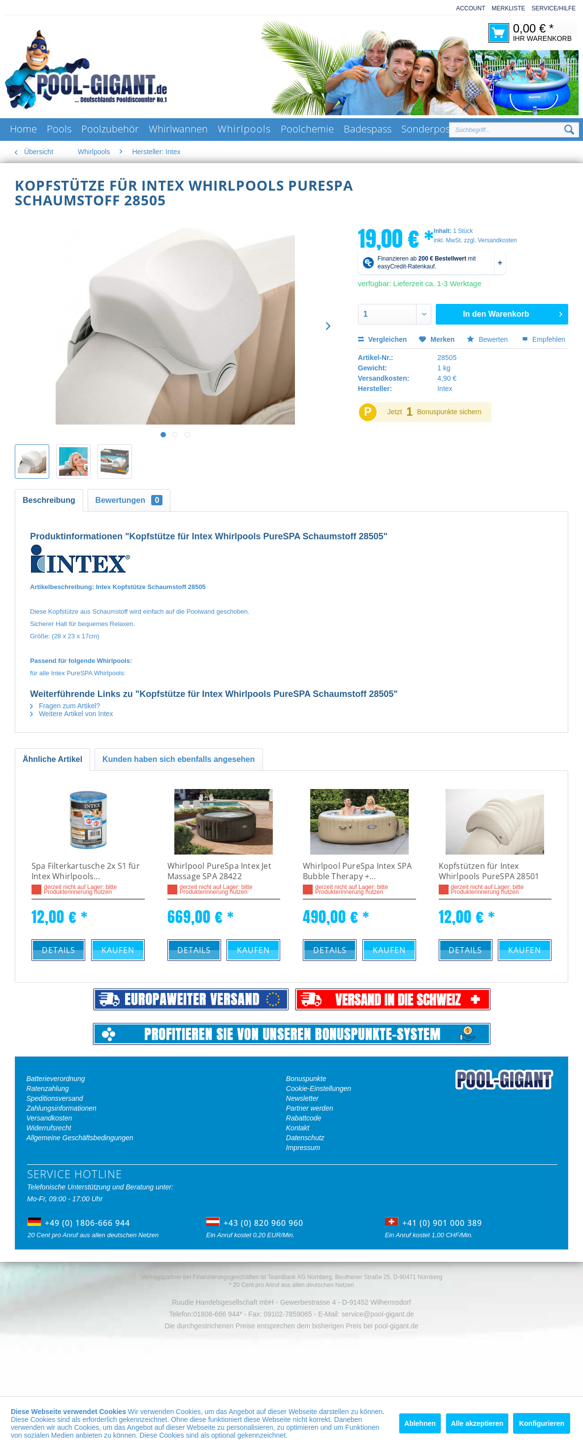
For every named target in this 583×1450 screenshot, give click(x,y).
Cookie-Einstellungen (318, 1088)
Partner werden (309, 1108)
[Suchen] (569, 130)
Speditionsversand (54, 1098)
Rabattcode (304, 1118)
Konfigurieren (541, 1423)
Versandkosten (49, 1118)
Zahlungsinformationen (61, 1108)
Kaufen (117, 950)
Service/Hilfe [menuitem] (554, 8)
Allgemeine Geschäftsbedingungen (79, 1138)
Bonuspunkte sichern (449, 412)
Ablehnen (420, 1423)
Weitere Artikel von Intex (71, 714)
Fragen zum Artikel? (65, 706)
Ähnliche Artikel (52, 759)
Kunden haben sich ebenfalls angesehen (178, 759)
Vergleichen (382, 339)
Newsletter (302, 1098)
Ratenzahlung (47, 1088)
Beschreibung (49, 500)
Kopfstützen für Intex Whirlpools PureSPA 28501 (489, 871)
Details (58, 950)
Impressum (303, 1148)
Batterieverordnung (55, 1079)
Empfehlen (543, 339)
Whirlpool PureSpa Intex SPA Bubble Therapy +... (357, 871)
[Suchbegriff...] (514, 129)
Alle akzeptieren (477, 1423)
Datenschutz (305, 1138)
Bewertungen (129, 500)
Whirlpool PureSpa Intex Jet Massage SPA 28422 (219, 871)
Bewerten (488, 339)
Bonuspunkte (306, 1079)
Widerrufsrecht (48, 1128)
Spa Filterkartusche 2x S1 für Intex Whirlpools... (86, 871)
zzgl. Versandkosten (490, 240)
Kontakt (297, 1128)
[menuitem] (467, 8)
